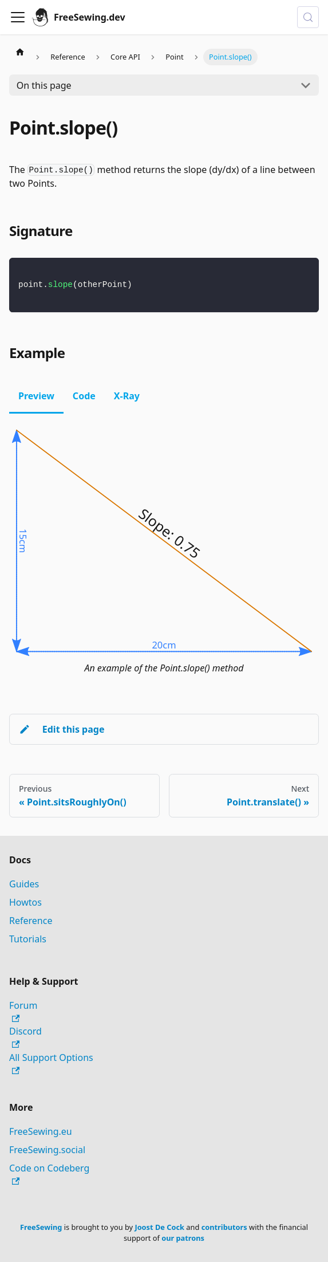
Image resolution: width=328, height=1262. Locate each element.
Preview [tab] (36, 396)
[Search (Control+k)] (308, 17)
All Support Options (51, 1063)
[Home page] (20, 52)
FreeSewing (41, 1227)
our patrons (182, 1238)
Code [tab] (84, 396)
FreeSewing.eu (40, 1131)
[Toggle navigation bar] (17, 17)
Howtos (25, 902)
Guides (24, 884)
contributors (224, 1227)
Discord (25, 1036)
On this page (44, 85)
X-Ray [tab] (127, 396)
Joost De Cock (159, 1227)
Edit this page (61, 729)
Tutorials (27, 939)
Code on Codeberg (49, 1173)
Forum (23, 1011)
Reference (30, 920)
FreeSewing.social (47, 1149)
